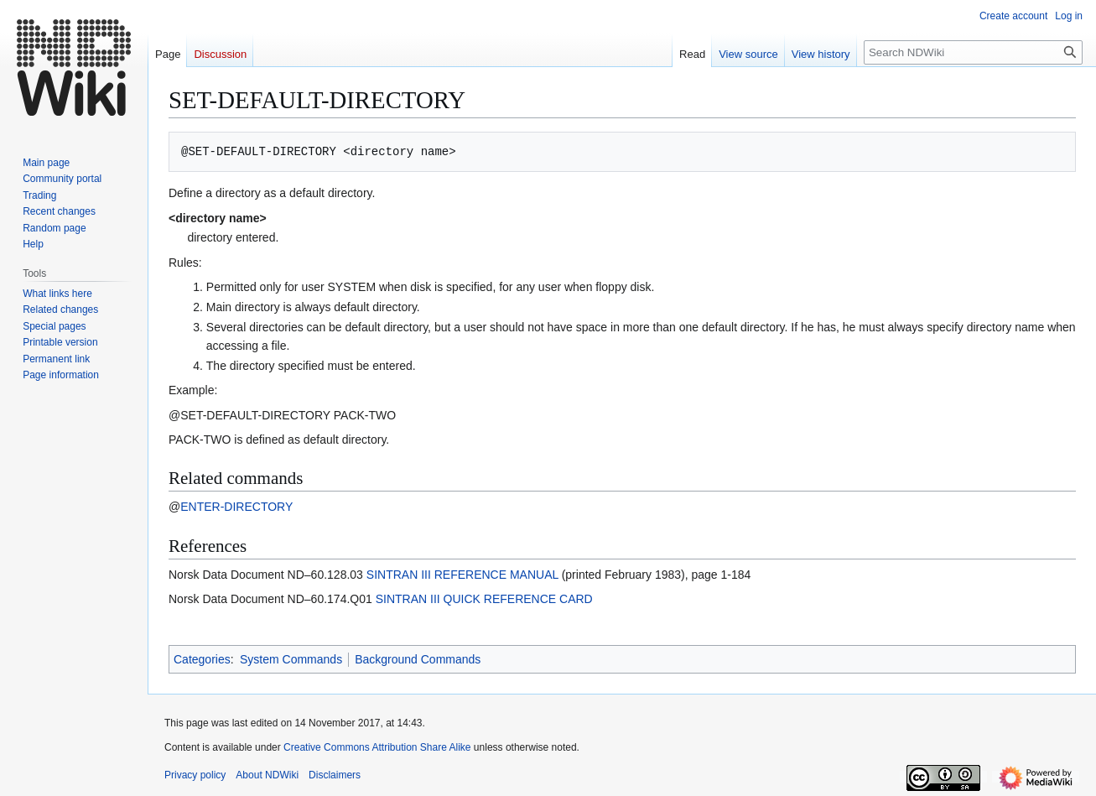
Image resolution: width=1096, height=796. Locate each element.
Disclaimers (335, 775)
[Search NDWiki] (973, 52)
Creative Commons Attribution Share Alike (376, 747)
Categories (202, 659)
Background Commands (417, 659)
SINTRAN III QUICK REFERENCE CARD (484, 599)
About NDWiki (267, 775)
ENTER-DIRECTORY (236, 506)
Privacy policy (195, 775)
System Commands (291, 659)
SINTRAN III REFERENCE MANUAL (462, 574)
